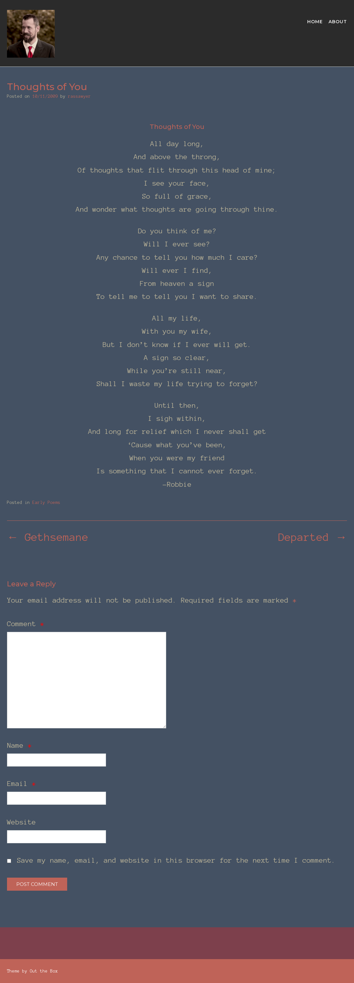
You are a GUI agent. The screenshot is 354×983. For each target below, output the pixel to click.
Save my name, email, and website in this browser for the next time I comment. (176, 860)
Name (19, 745)
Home (315, 22)
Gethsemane (47, 537)
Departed (312, 537)
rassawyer (79, 96)
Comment (25, 623)
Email (21, 783)
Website (21, 822)
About (338, 22)
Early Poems (46, 502)
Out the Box (44, 971)
